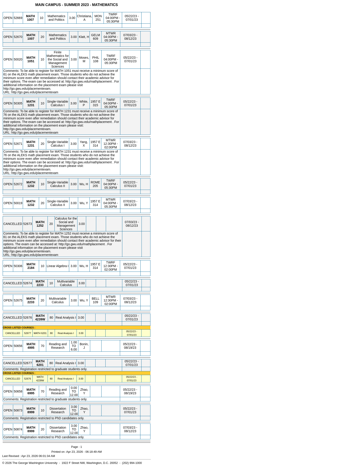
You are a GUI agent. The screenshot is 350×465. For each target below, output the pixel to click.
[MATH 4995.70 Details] (30, 347)
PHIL (95, 57)
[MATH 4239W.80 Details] (40, 319)
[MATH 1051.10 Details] (30, 61)
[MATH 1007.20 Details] (30, 38)
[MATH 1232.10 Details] (30, 186)
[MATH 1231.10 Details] (30, 105)
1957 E (95, 101)
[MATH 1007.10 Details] (30, 19)
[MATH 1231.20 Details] (30, 145)
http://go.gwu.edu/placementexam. (27, 88)
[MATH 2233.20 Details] (30, 302)
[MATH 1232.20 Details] (30, 205)
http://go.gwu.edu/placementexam (34, 92)
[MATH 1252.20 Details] (40, 225)
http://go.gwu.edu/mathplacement (88, 81)
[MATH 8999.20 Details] (30, 431)
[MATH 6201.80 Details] (43, 333)
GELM (95, 35)
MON (98, 16)
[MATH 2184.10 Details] (30, 268)
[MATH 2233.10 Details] (40, 285)
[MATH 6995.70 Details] (30, 393)
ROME (95, 182)
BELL (95, 298)
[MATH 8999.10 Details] (30, 412)
